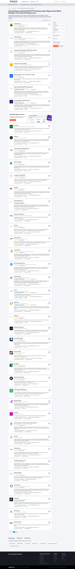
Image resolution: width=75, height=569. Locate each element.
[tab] (11, 538)
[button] (60, 1)
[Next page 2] (14, 532)
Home (9, 8)
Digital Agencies (14, 8)
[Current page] (19, 532)
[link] (33, 1)
